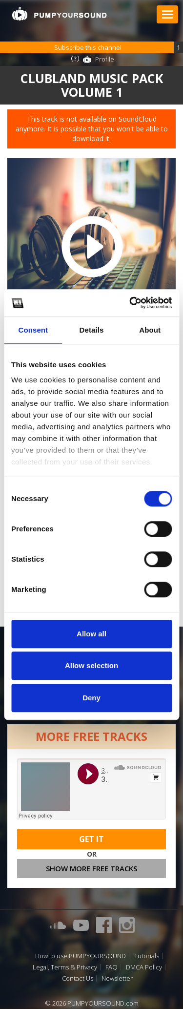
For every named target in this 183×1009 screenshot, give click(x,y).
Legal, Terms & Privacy (65, 967)
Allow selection (91, 665)
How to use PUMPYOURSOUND (80, 956)
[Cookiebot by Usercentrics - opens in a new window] (130, 302)
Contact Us (77, 978)
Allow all (91, 634)
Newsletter (117, 978)
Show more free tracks (91, 868)
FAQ (111, 967)
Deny (91, 698)
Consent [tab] (33, 330)
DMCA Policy (144, 967)
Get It (91, 839)
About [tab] (150, 330)
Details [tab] (92, 330)
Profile (104, 59)
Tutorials (146, 956)
